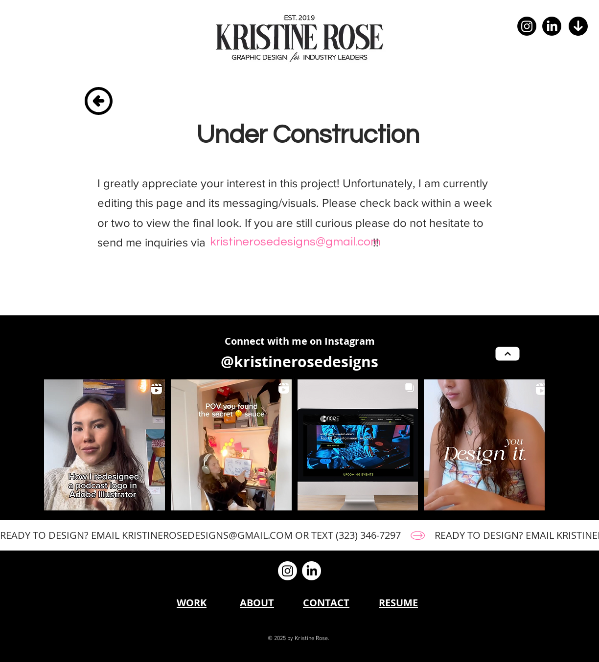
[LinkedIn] (551, 26)
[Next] (508, 354)
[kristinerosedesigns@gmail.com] (295, 242)
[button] (578, 26)
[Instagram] (526, 26)
